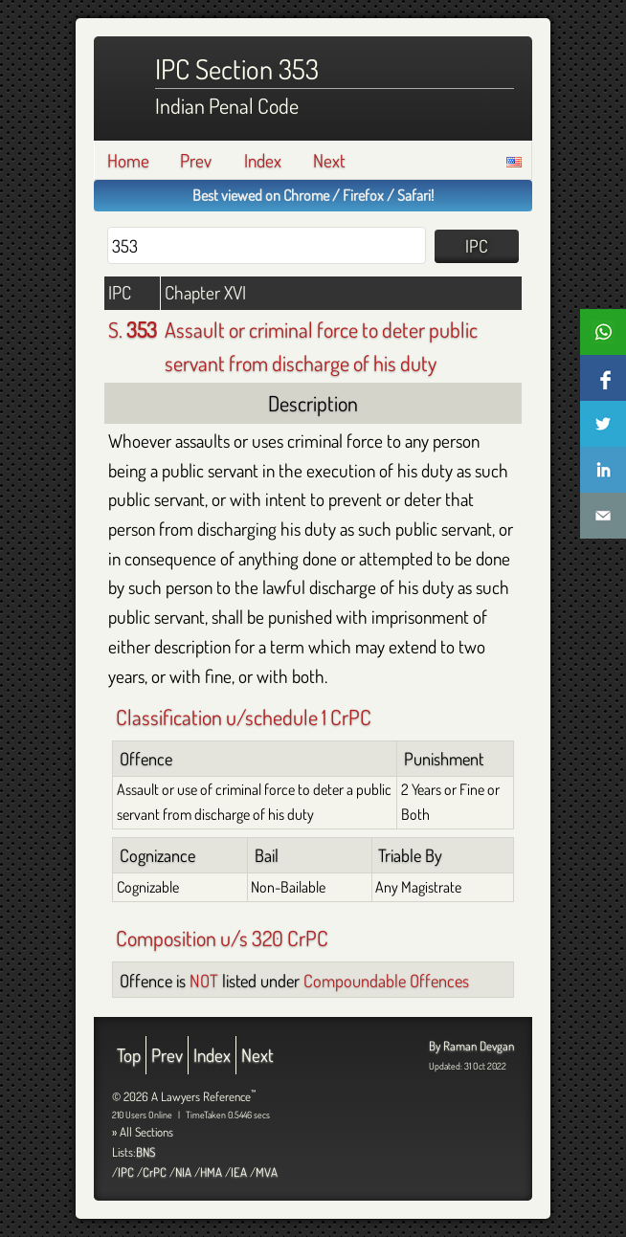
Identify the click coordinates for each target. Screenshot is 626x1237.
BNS (145, 1152)
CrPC (155, 1172)
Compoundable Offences (386, 980)
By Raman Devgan (471, 1045)
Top (129, 1055)
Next (329, 160)
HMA (211, 1172)
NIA (183, 1172)
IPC (126, 1172)
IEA (239, 1172)
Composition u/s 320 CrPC (222, 937)
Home (128, 160)
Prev (196, 160)
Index (262, 160)
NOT (204, 980)
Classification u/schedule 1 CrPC (243, 716)
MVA (267, 1172)
